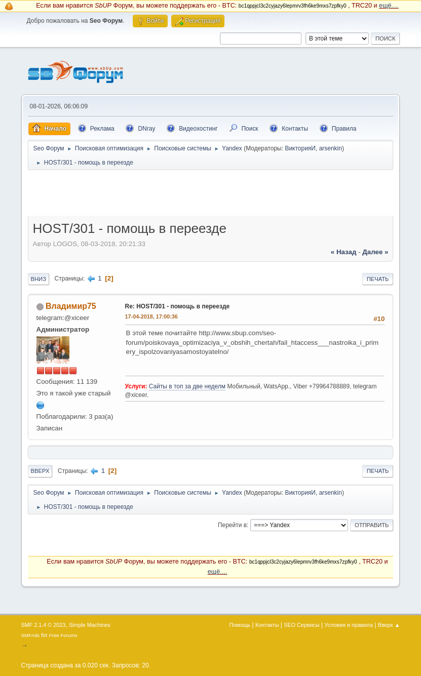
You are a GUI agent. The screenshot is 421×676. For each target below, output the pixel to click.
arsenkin (330, 148)
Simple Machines (89, 625)
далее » (375, 252)
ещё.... (389, 5)
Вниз (38, 279)
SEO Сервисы (301, 625)
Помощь (240, 625)
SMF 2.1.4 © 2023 (43, 625)
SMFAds (30, 635)
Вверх (40, 471)
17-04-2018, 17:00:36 (151, 316)
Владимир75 (71, 306)
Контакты (267, 625)
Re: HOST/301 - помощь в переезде (177, 306)
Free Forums (63, 635)
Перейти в (232, 525)
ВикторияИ (300, 148)
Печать (378, 279)
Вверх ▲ (389, 625)
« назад (344, 252)
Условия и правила (349, 625)
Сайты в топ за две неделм (187, 386)
